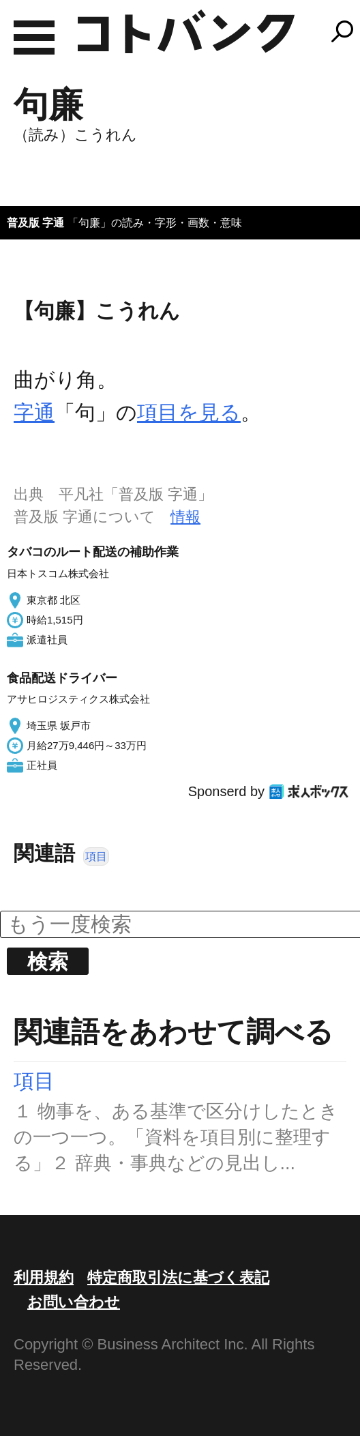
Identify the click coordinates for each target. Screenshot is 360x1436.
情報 (185, 516)
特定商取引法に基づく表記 (178, 1277)
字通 (34, 412)
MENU (34, 37)
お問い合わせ (73, 1301)
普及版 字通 (35, 223)
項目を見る (189, 412)
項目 (96, 856)
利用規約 (44, 1277)
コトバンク (186, 31)
